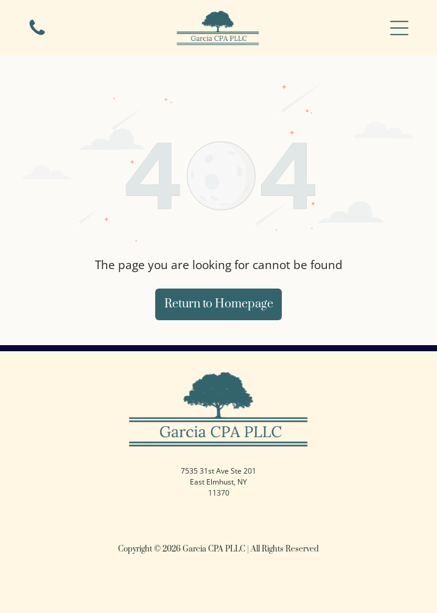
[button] (399, 28)
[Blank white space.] (37, 34)
